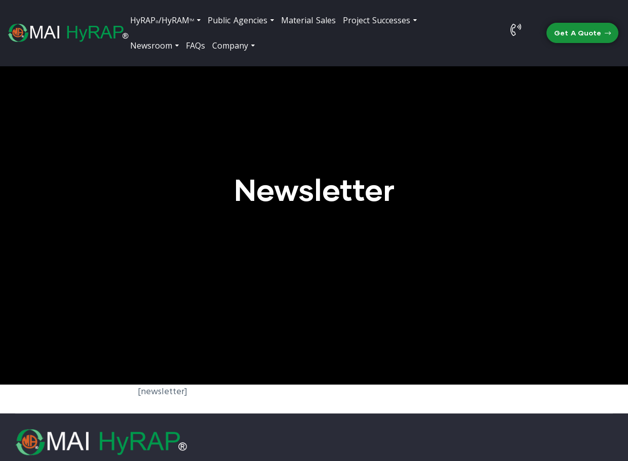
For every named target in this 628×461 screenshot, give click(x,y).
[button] (582, 33)
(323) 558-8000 (389, 390)
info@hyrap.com (538, 390)
